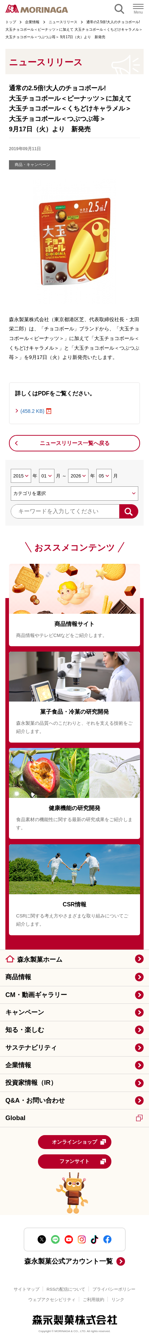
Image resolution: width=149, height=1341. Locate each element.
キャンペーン (24, 1012)
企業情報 (18, 1065)
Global (74, 1118)
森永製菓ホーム (39, 959)
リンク (117, 1299)
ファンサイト (82, 1161)
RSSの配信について (66, 1289)
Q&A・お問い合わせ (35, 1100)
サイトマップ (26, 1289)
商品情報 (18, 977)
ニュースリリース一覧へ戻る (75, 443)
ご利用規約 (93, 1299)
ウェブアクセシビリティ (52, 1299)
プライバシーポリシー (113, 1289)
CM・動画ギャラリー (36, 994)
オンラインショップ (79, 1142)
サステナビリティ (31, 1047)
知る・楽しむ (24, 1029)
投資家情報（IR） (31, 1082)
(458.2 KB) (32, 411)
